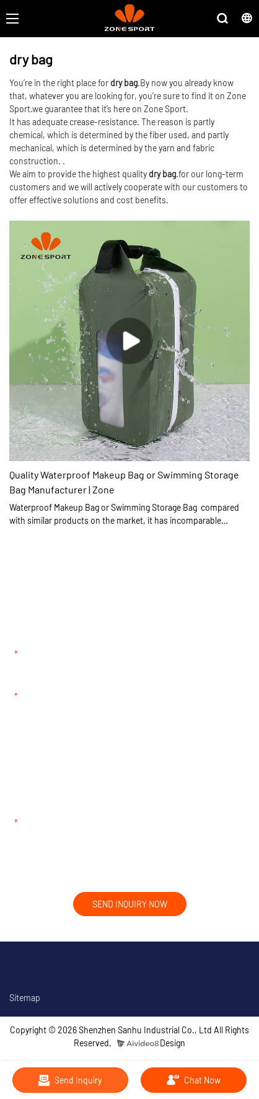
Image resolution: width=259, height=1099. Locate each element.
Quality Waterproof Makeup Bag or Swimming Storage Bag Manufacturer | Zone (124, 482)
